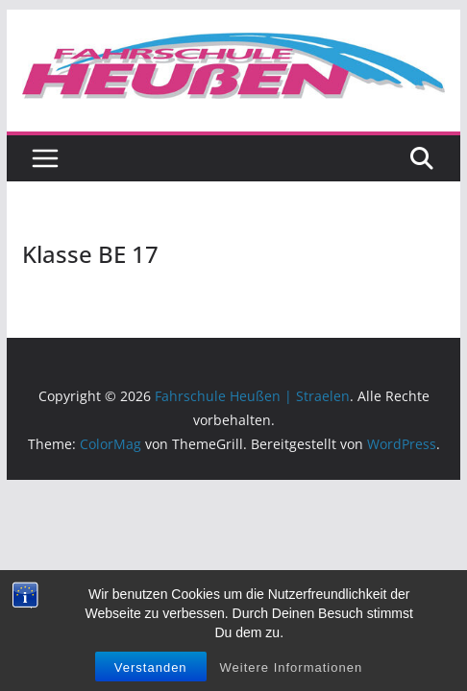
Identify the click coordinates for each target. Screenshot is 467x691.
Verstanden (150, 671)
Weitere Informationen (290, 671)
